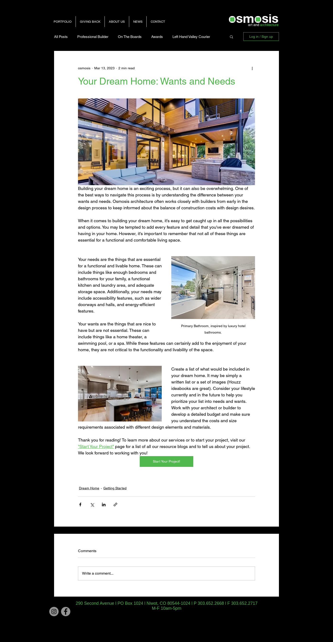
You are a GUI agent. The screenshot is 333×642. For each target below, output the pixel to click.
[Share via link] (115, 504)
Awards (157, 37)
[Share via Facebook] (80, 504)
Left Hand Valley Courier (191, 37)
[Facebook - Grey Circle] (65, 611)
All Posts (61, 37)
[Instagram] (54, 611)
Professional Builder (92, 37)
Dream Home (89, 488)
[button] (231, 36)
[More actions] (252, 68)
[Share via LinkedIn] (103, 504)
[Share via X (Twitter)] (92, 504)
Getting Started (115, 488)
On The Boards (130, 37)
